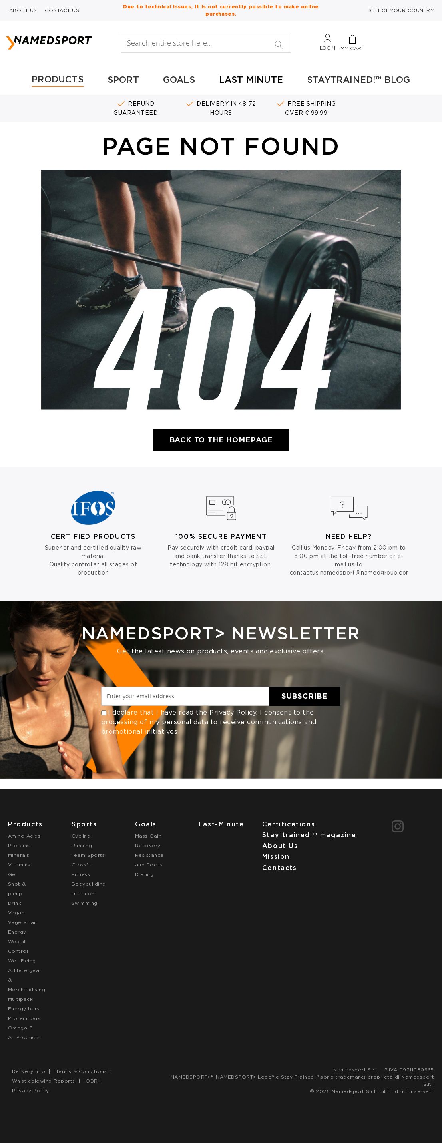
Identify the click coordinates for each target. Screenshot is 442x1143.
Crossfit (82, 865)
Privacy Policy (232, 712)
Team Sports (88, 855)
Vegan (16, 913)
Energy (17, 932)
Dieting (144, 874)
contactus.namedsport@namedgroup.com (351, 573)
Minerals (19, 855)
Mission (276, 856)
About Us (280, 846)
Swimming (85, 903)
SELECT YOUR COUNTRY (401, 10)
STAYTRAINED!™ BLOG (358, 79)
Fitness (81, 874)
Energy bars (24, 1009)
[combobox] (206, 43)
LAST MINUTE (251, 79)
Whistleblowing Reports (43, 1081)
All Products (24, 1037)
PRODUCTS (58, 79)
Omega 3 (20, 1028)
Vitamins (19, 865)
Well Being (22, 961)
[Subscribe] (304, 696)
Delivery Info (28, 1071)
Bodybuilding (89, 884)
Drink (14, 903)
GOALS (179, 79)
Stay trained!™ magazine (309, 835)
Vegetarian (22, 922)
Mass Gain (148, 836)
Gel (12, 874)
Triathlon (83, 893)
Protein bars (24, 1018)
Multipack (20, 999)
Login (327, 48)
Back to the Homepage (221, 440)
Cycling (81, 836)
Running (82, 845)
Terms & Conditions (81, 1071)
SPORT (123, 79)
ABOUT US (23, 10)
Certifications (288, 824)
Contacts (279, 868)
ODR (92, 1081)
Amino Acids (24, 836)
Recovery (148, 845)
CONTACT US (62, 10)
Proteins (19, 845)
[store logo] (59, 43)
